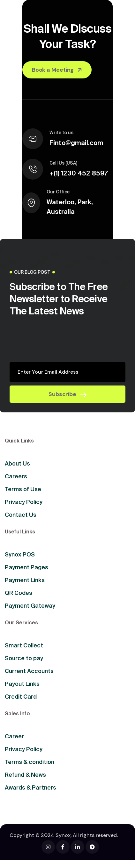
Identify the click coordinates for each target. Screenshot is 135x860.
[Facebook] (48, 847)
